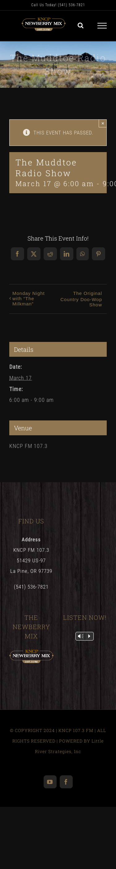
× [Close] (102, 123)
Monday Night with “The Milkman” (28, 298)
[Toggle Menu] (102, 25)
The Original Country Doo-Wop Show (81, 299)
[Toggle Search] (81, 25)
